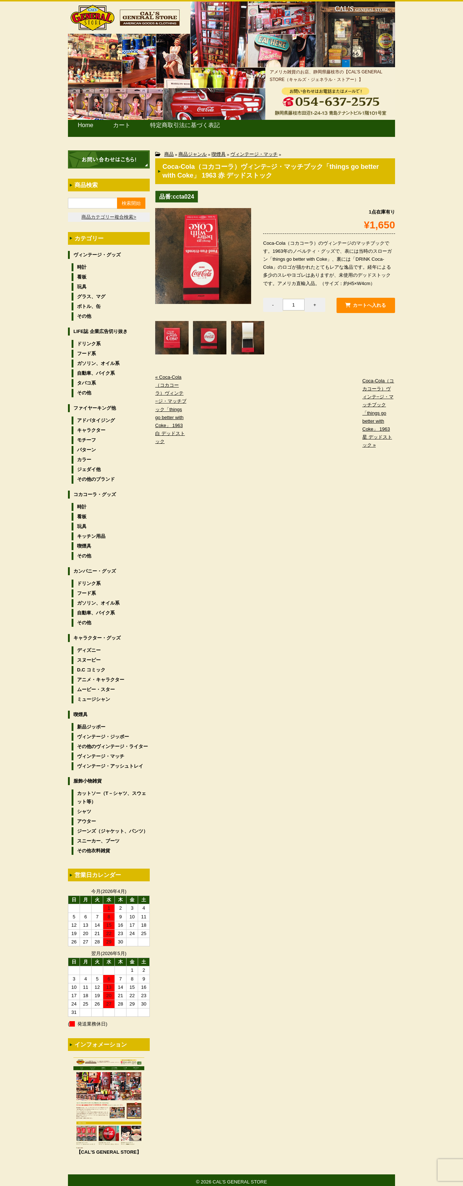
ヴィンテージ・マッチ (254, 150)
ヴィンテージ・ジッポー (103, 733)
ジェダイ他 (89, 465)
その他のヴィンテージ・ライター (112, 743)
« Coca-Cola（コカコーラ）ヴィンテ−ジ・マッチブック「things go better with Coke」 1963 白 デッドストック (170, 407)
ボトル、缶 (89, 302)
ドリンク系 (89, 340)
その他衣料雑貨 (93, 847)
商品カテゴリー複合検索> (108, 213)
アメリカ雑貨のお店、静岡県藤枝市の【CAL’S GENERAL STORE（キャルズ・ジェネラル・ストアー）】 (326, 75)
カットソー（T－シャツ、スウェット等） (111, 793)
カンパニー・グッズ (94, 567)
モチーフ (86, 436)
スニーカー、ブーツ (98, 837)
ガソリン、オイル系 (98, 359)
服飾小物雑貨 (87, 777)
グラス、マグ (91, 293)
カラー (84, 456)
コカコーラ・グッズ (94, 491)
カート (119, 126)
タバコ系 (86, 379)
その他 (84, 312)
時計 (81, 263)
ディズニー (89, 646)
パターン (86, 446)
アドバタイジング (96, 416)
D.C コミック (91, 666)
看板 (81, 273)
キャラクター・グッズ (97, 634)
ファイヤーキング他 (94, 404)
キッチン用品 (91, 532)
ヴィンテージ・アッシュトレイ (110, 762)
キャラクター (91, 426)
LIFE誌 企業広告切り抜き (100, 327)
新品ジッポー (91, 723)
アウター (86, 817)
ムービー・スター (96, 686)
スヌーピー (89, 656)
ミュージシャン (93, 695)
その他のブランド (96, 475)
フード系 (86, 350)
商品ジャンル (192, 150)
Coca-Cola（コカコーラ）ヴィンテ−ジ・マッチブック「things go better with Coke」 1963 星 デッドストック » (378, 410)
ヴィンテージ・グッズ (97, 251)
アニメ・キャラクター (100, 676)
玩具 (81, 283)
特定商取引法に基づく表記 (174, 126)
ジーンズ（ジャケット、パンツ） (112, 827)
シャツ (84, 808)
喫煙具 (219, 150)
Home (86, 126)
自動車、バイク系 (96, 369)
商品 (169, 150)
